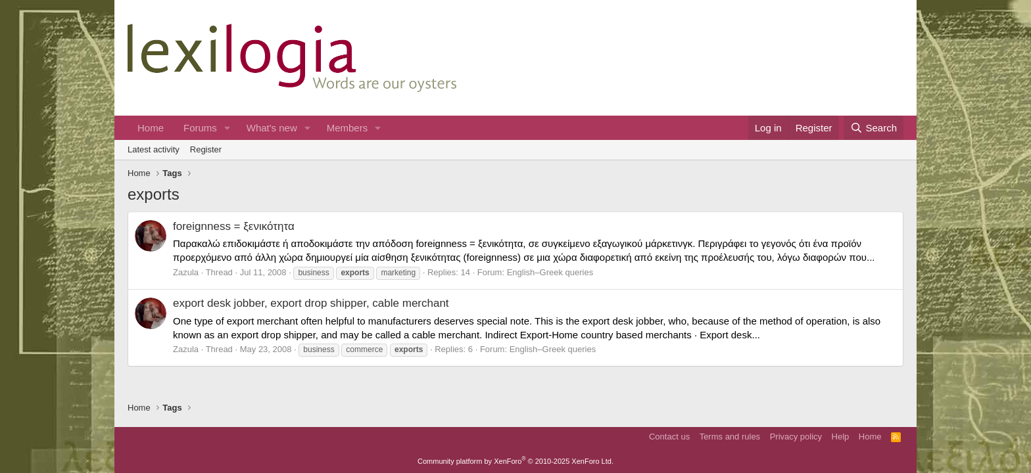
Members (347, 127)
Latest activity (154, 149)
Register (206, 149)
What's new (272, 127)
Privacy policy (796, 436)
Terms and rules (730, 436)
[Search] (873, 128)
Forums (200, 127)
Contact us (669, 436)
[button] (227, 128)
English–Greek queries (550, 272)
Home (150, 127)
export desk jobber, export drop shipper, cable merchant (311, 303)
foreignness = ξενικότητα (234, 226)
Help (841, 436)
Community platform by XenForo (515, 461)
